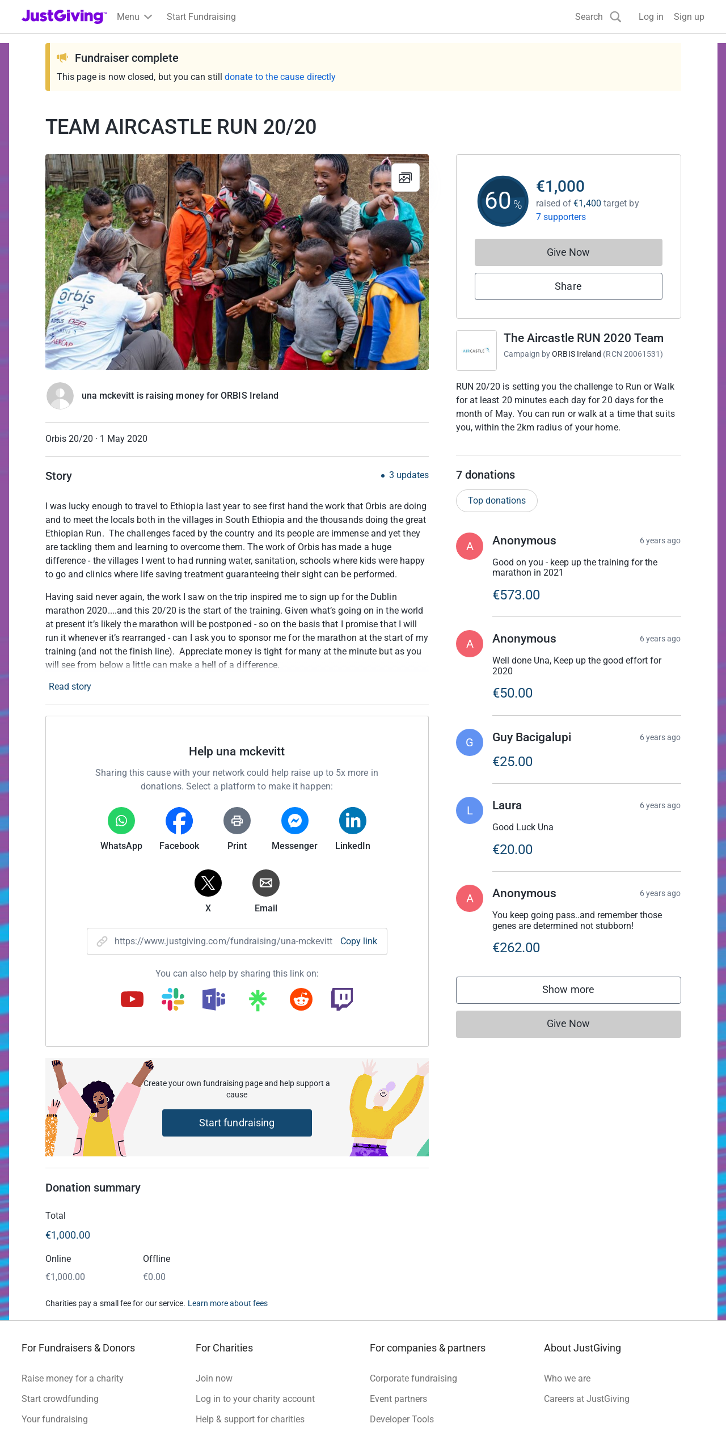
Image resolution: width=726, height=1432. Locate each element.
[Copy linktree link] (257, 1003)
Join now (214, 1378)
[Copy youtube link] (132, 1000)
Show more (579, 1004)
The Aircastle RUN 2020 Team (584, 338)
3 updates (409, 475)
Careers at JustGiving (587, 1398)
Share (568, 286)
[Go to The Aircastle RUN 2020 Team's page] (476, 350)
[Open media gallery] (237, 262)
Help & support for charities (250, 1419)
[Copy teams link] (213, 1000)
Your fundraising (55, 1419)
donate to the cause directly (280, 76)
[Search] (598, 16)
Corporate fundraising (413, 1378)
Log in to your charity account (255, 1398)
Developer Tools (402, 1419)
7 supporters (561, 217)
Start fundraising (237, 1123)
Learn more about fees (228, 1303)
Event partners (398, 1398)
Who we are (567, 1378)
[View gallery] (405, 177)
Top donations (497, 511)
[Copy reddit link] (301, 1000)
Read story (70, 686)
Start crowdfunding (60, 1398)
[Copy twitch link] (342, 1000)
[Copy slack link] (173, 1000)
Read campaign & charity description (532, 448)
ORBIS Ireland (576, 353)
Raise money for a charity (73, 1378)
